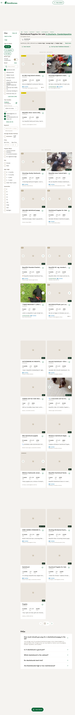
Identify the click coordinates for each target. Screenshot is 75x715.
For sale (7, 46)
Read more (68, 43)
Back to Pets (8, 36)
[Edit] (16, 102)
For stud (7, 53)
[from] (8, 144)
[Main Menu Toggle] (1, 2)
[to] (15, 144)
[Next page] (51, 623)
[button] (33, 64)
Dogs (6, 40)
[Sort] (60, 46)
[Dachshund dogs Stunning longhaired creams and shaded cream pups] (59, 64)
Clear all (14, 33)
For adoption (8, 50)
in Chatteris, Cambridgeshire (58, 34)
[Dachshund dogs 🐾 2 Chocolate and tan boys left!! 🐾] (59, 387)
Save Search (26, 46)
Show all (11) (9, 122)
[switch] (16, 59)
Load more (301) (12, 96)
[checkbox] (5, 69)
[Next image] (43, 64)
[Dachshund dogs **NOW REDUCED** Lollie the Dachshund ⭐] (33, 293)
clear (15, 63)
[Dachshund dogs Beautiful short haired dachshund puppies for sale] (59, 161)
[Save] (43, 76)
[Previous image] (23, 64)
